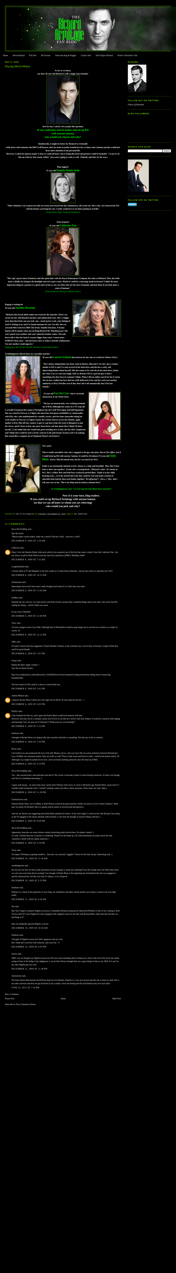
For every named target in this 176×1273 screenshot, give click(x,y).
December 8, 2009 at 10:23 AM (29, 575)
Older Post (116, 999)
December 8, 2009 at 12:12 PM (29, 635)
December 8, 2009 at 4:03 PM (28, 704)
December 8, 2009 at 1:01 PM (28, 653)
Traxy (14, 623)
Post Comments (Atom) (26, 1004)
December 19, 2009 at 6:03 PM (29, 947)
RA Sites (32, 55)
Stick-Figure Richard (104, 55)
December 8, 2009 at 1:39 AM (28, 541)
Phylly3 (15, 711)
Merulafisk (60, 627)
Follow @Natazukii (136, 105)
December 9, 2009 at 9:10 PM (28, 843)
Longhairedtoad (18, 567)
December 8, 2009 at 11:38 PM (29, 792)
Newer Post (10, 999)
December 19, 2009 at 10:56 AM (30, 928)
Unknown (16, 548)
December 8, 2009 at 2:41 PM (28, 689)
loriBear (15, 598)
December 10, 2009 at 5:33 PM (29, 880)
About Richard (19, 55)
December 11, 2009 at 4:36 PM (29, 899)
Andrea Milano (18, 696)
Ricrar (14, 749)
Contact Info (86, 55)
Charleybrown (17, 799)
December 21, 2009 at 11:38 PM (29, 969)
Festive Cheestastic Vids (127, 55)
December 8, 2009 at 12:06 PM (29, 616)
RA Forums (46, 55)
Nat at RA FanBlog (19, 529)
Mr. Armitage (80, 514)
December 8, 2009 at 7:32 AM (28, 559)
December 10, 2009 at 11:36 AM (30, 858)
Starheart (15, 733)
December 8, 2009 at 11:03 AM (29, 590)
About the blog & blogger (65, 55)
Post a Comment (11, 994)
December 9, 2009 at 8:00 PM (28, 821)
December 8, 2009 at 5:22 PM (28, 726)
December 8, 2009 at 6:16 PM (28, 764)
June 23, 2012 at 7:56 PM (25, 988)
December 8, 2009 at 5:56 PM (28, 742)
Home (5, 55)
